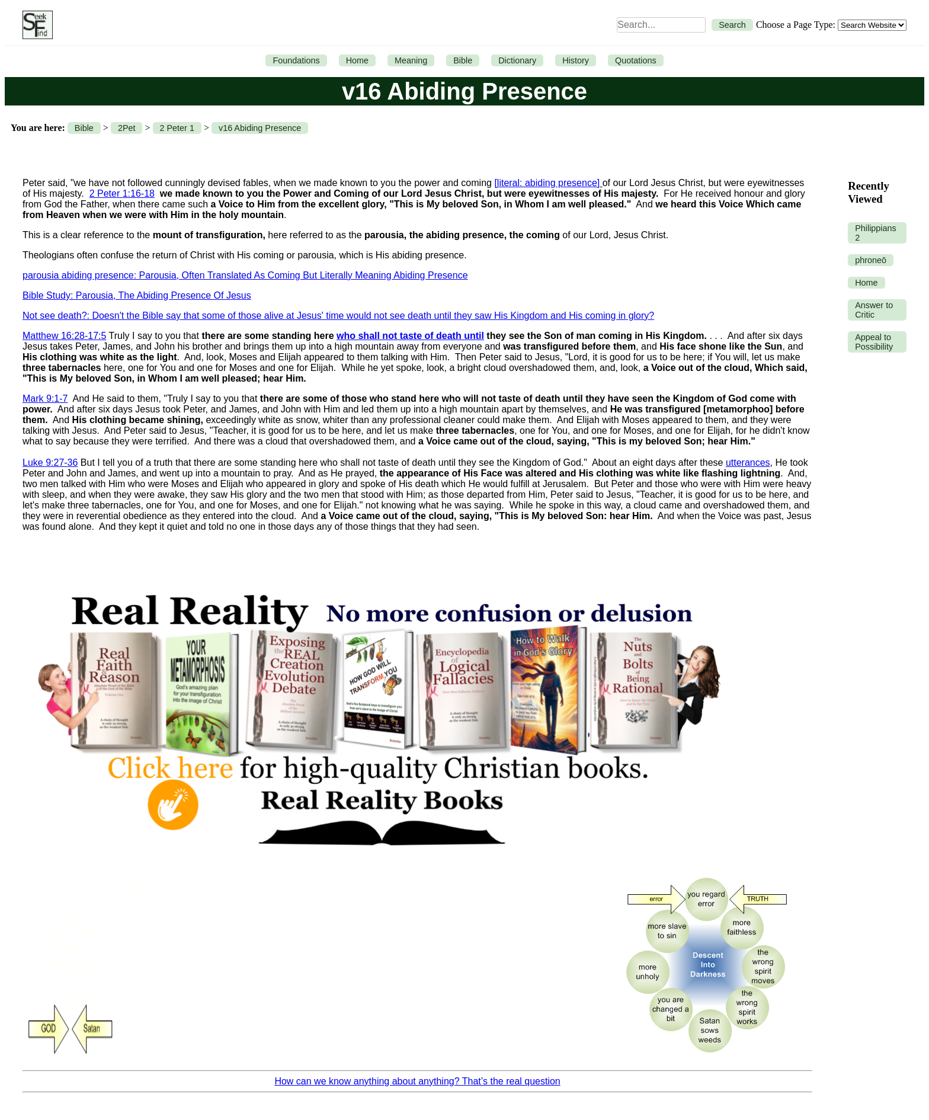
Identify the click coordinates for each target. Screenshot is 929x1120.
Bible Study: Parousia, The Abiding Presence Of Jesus (137, 295)
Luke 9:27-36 (50, 462)
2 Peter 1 (177, 128)
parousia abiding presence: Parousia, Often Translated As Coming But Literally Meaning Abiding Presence (245, 275)
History (575, 60)
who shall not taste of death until (410, 336)
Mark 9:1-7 (45, 398)
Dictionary (517, 60)
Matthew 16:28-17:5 (64, 336)
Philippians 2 (875, 232)
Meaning (411, 60)
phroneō (870, 260)
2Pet (127, 128)
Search (732, 25)
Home (357, 60)
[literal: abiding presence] (547, 183)
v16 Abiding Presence (260, 128)
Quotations (635, 60)
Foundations (296, 60)
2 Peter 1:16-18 (122, 193)
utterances (748, 462)
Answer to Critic (874, 309)
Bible (462, 60)
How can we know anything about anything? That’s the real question (417, 1081)
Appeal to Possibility (874, 341)
